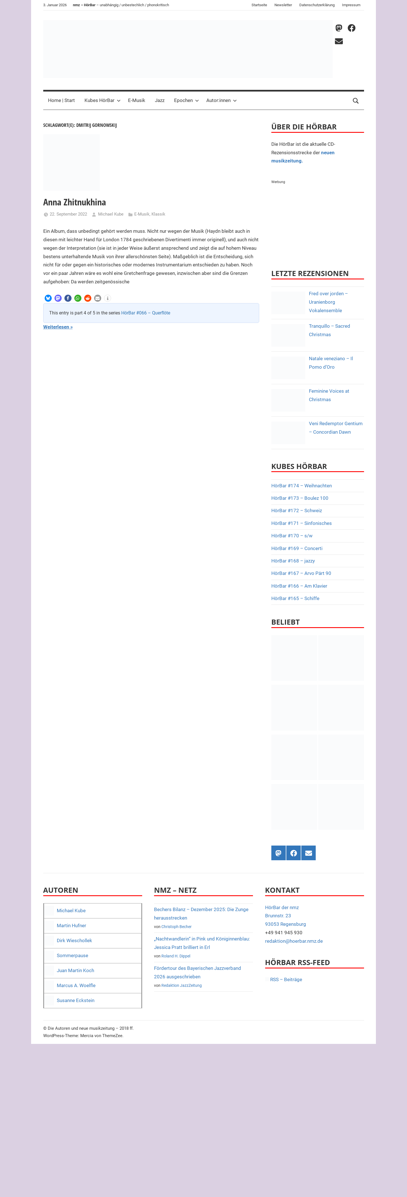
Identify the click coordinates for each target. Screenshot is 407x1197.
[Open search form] (356, 101)
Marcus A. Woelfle (76, 985)
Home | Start (61, 100)
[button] (48, 298)
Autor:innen (221, 100)
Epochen (186, 100)
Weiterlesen (56, 327)
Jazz (159, 100)
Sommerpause (72, 955)
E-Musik (136, 100)
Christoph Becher (176, 926)
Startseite (259, 5)
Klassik (158, 214)
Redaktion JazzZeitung (181, 985)
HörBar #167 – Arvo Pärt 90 (301, 573)
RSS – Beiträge (283, 979)
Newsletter (283, 5)
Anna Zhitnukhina (74, 202)
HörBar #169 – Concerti (296, 548)
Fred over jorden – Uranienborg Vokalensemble (328, 302)
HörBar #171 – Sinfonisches (301, 523)
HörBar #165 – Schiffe (295, 598)
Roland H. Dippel (175, 956)
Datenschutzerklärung (317, 5)
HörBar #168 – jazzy (293, 561)
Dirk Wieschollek (74, 940)
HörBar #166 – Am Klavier (299, 586)
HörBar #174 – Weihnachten (301, 485)
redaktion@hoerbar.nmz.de (294, 941)
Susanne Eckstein (75, 1000)
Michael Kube (111, 214)
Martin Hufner (71, 925)
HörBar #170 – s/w (292, 535)
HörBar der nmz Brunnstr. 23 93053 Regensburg (285, 916)
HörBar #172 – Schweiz (296, 510)
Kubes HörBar (103, 100)
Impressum (351, 5)
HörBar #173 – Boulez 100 (299, 498)
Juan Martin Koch (75, 970)
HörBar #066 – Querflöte (145, 313)
